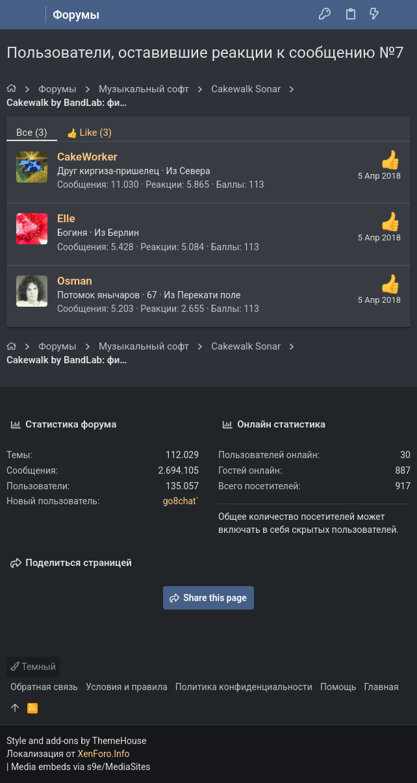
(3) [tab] (31, 132)
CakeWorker (87, 156)
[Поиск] (398, 15)
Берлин (123, 232)
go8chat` (181, 501)
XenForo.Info (104, 754)
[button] (19, 15)
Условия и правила (127, 687)
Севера (194, 171)
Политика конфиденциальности (243, 687)
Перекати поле (209, 295)
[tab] (89, 128)
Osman (74, 280)
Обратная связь (44, 687)
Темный (33, 666)
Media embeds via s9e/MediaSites (81, 767)
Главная (381, 687)
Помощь (338, 687)
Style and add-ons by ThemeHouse (76, 741)
